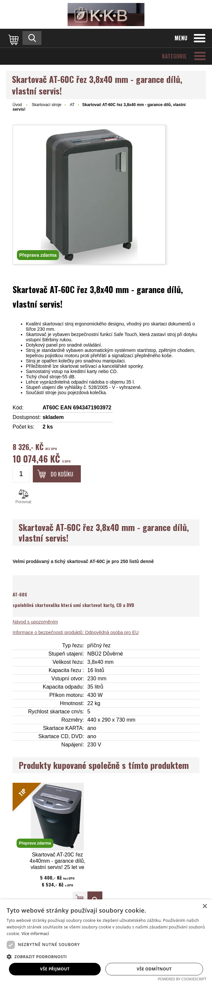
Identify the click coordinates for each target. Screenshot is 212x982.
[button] (106, 956)
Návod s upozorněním (35, 621)
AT (72, 104)
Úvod (17, 104)
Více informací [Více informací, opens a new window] (35, 933)
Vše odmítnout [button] (154, 969)
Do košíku (62, 474)
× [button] (204, 906)
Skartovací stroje (46, 104)
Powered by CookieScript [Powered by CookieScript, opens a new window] (182, 978)
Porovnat (23, 496)
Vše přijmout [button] (55, 969)
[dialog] (106, 940)
